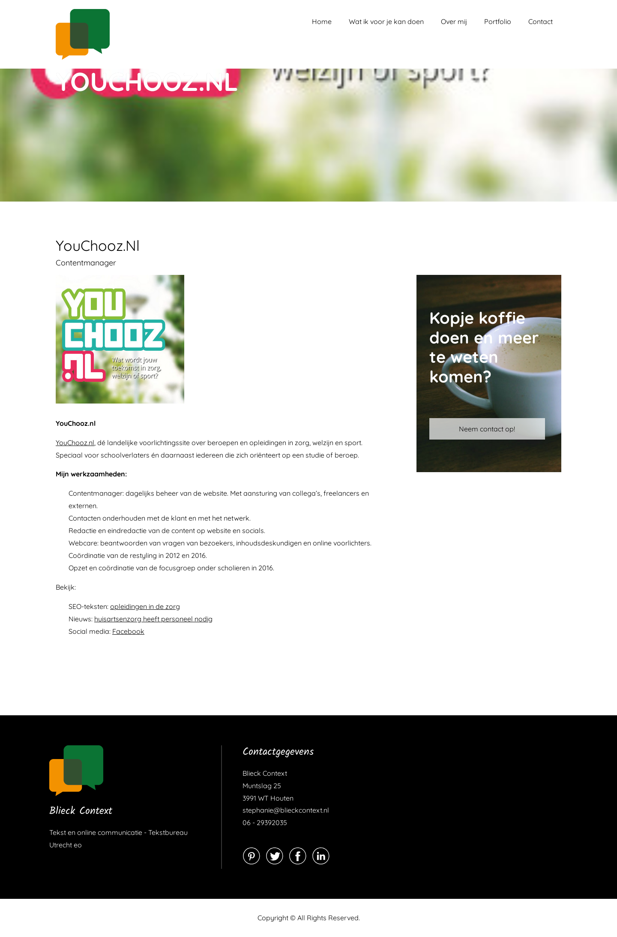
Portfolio (497, 21)
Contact (540, 21)
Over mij (454, 21)
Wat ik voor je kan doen (386, 21)
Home (322, 21)
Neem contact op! (487, 429)
